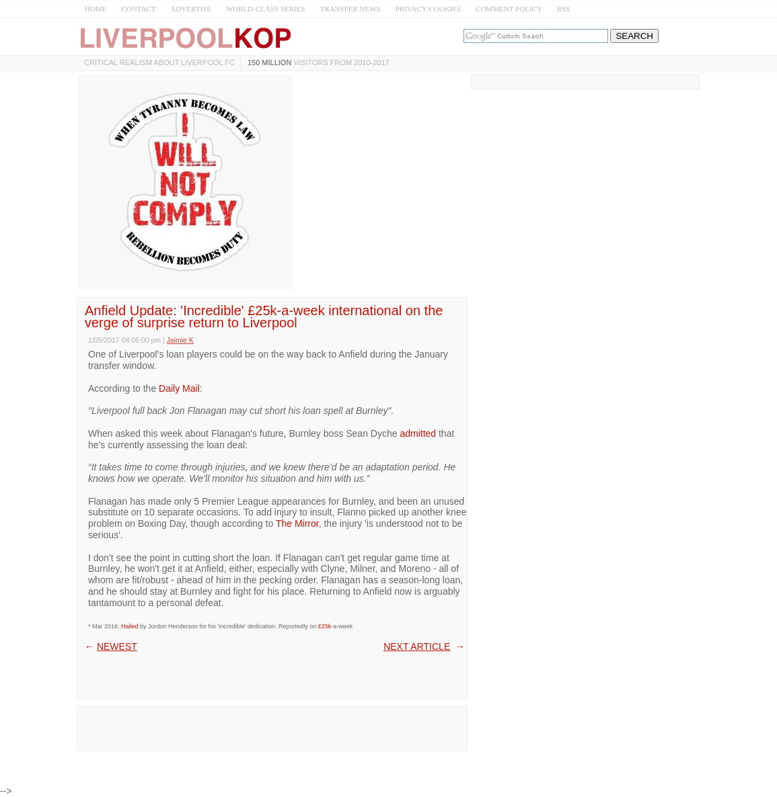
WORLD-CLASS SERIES (265, 9)
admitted (418, 433)
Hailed (130, 626)
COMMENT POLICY (509, 9)
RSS (563, 9)
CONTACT (138, 9)
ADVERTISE (190, 9)
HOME (95, 9)
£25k (325, 626)
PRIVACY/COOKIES (428, 9)
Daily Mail (179, 388)
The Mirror (297, 523)
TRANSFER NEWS (350, 9)
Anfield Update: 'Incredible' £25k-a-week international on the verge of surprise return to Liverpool (264, 316)
